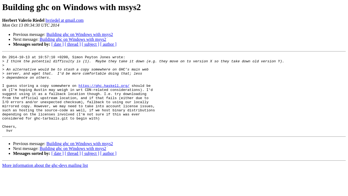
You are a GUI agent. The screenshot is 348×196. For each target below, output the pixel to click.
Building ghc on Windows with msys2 (79, 34)
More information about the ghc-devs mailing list (45, 181)
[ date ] (57, 44)
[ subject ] (90, 44)
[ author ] (108, 44)
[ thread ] (73, 44)
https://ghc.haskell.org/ (104, 92)
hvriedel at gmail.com (65, 20)
